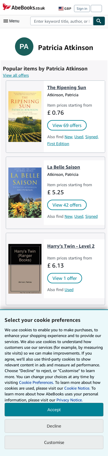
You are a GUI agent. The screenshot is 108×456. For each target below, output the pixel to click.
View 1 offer (64, 278)
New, (69, 136)
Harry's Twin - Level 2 (70, 246)
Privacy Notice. (69, 399)
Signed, (91, 136)
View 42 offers (67, 205)
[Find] (99, 21)
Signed (91, 216)
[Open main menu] (12, 21)
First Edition (58, 143)
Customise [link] (54, 442)
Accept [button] (54, 409)
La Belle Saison (63, 167)
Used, (79, 136)
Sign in (82, 8)
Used (69, 289)
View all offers (16, 75)
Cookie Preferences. (36, 382)
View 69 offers (67, 125)
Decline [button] (54, 426)
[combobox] (61, 21)
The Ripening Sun (66, 87)
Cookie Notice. (77, 388)
